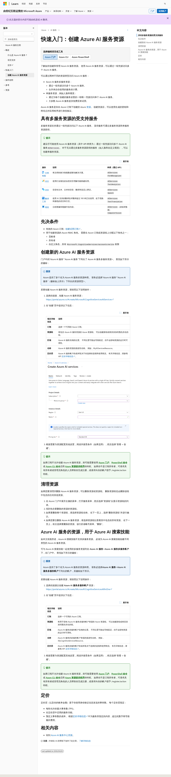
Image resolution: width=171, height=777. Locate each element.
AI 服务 (54, 30)
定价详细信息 (67, 356)
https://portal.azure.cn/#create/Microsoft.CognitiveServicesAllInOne (78, 589)
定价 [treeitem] (9, 65)
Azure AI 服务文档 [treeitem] (13, 45)
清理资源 (142, 46)
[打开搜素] (165, 3)
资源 (88, 106)
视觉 (47, 207)
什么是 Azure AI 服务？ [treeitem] (17, 55)
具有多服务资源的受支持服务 (150, 35)
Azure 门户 (104, 462)
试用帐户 (162, 11)
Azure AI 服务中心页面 (62, 735)
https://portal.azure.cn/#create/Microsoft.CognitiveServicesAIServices (79, 299)
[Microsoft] (5, 3)
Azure (43, 30)
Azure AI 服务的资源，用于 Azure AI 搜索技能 (152, 50)
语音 (47, 190)
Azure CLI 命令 (53, 466)
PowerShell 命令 (119, 462)
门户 (152, 11)
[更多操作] (127, 30)
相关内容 (142, 59)
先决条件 (142, 38)
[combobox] (18, 34)
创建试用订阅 (72, 228)
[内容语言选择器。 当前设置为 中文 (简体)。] (10, 772)
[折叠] (33, 28)
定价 (140, 55)
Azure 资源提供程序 (75, 466)
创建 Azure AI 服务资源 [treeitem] (17, 75)
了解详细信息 (85, 741)
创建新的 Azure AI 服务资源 (150, 42)
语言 (47, 181)
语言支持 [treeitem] (11, 60)
